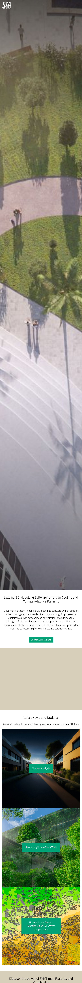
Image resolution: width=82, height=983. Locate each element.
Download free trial (41, 640)
